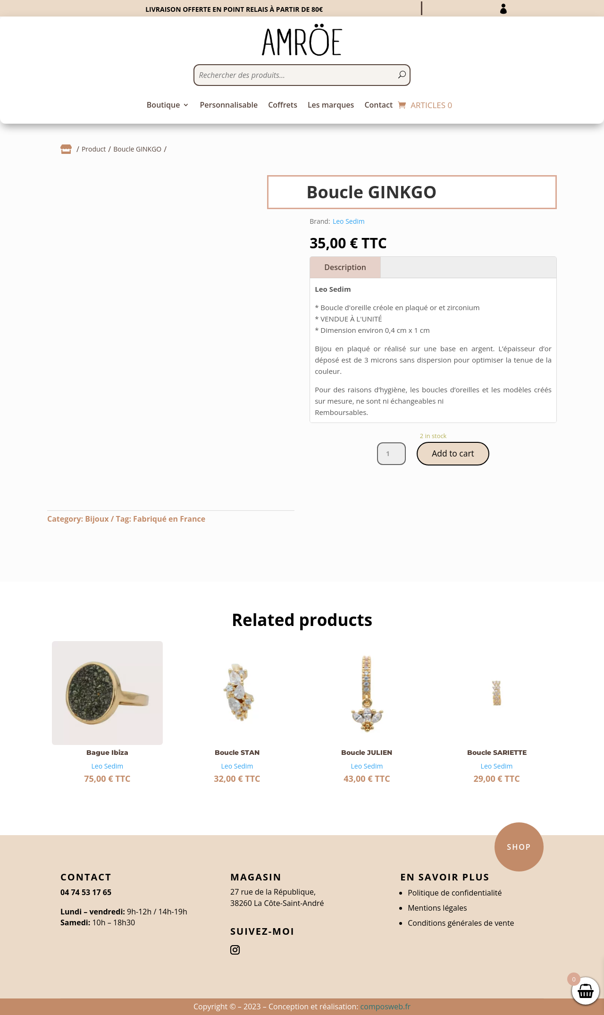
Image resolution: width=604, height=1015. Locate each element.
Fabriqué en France (169, 519)
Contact (378, 106)
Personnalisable (229, 106)
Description (345, 267)
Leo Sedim (349, 221)
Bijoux (97, 519)
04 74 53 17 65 (85, 892)
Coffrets (282, 106)
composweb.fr (386, 1006)
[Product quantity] (391, 454)
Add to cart (453, 453)
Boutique (163, 106)
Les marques (331, 106)
